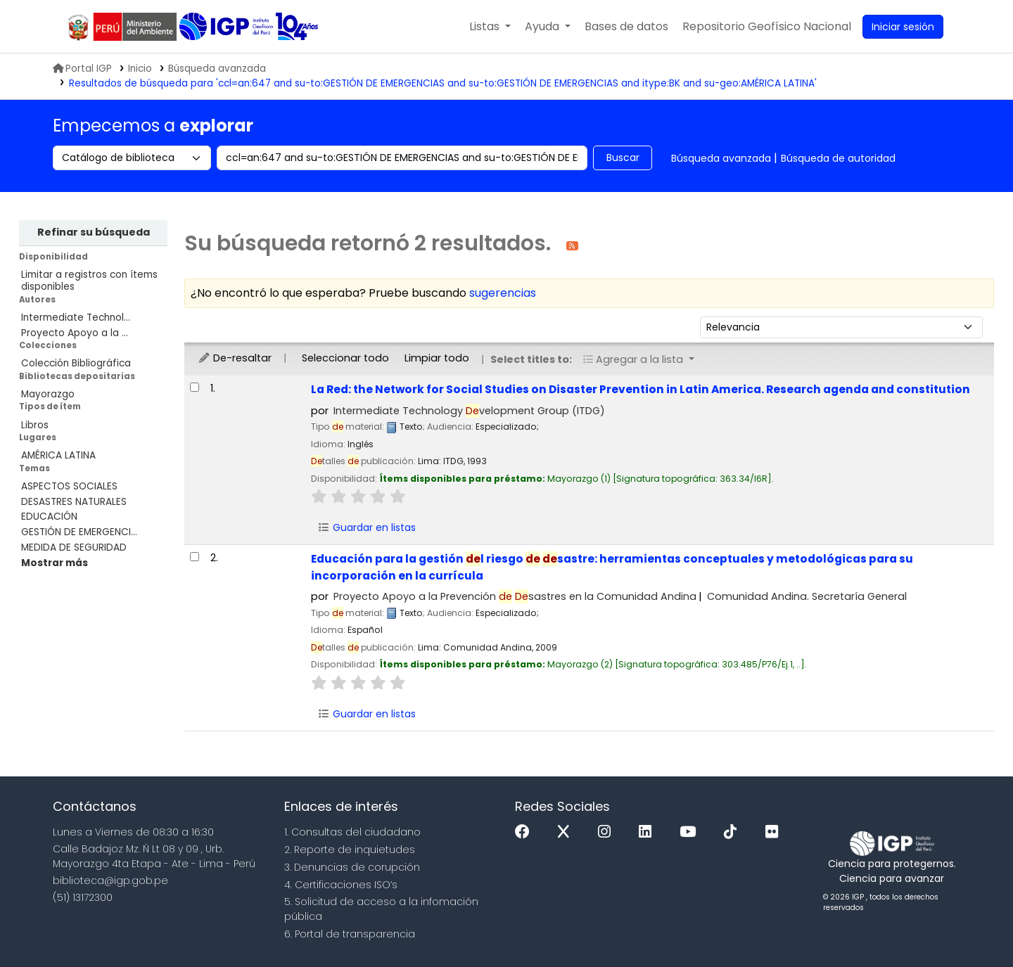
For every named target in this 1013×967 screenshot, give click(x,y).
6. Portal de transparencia (349, 934)
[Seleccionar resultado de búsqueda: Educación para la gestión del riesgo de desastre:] (194, 556)
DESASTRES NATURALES (74, 501)
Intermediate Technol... (75, 317)
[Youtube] (691, 832)
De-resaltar (235, 358)
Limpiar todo (436, 358)
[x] (567, 832)
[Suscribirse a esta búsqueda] (572, 245)
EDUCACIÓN (49, 516)
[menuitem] (767, 26)
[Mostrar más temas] (54, 563)
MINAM (121, 27)
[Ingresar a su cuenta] (903, 26)
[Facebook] (526, 832)
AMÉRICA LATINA (58, 455)
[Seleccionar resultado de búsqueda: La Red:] (194, 387)
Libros (35, 425)
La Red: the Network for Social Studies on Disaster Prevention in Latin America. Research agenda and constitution (640, 389)
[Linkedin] (648, 832)
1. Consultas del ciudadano (352, 832)
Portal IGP (82, 68)
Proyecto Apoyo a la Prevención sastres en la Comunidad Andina (514, 596)
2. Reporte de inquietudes (349, 850)
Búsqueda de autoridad (838, 158)
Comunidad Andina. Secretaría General (807, 596)
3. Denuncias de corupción (352, 867)
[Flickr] (775, 832)
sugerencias (502, 293)
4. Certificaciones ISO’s (340, 885)
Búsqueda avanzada (217, 68)
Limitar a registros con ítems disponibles (89, 280)
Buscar (622, 158)
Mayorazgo (48, 394)
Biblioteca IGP (227, 27)
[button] (490, 26)
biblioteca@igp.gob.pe (110, 880)
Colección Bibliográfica (76, 363)
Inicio (140, 68)
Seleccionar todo (345, 358)
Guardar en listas (366, 527)
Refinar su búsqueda (93, 232)
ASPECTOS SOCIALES (69, 486)
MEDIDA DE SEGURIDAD (74, 547)
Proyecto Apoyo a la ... (74, 333)
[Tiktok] (734, 832)
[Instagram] (608, 832)
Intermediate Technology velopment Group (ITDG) (469, 411)
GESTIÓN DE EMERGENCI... (79, 532)
